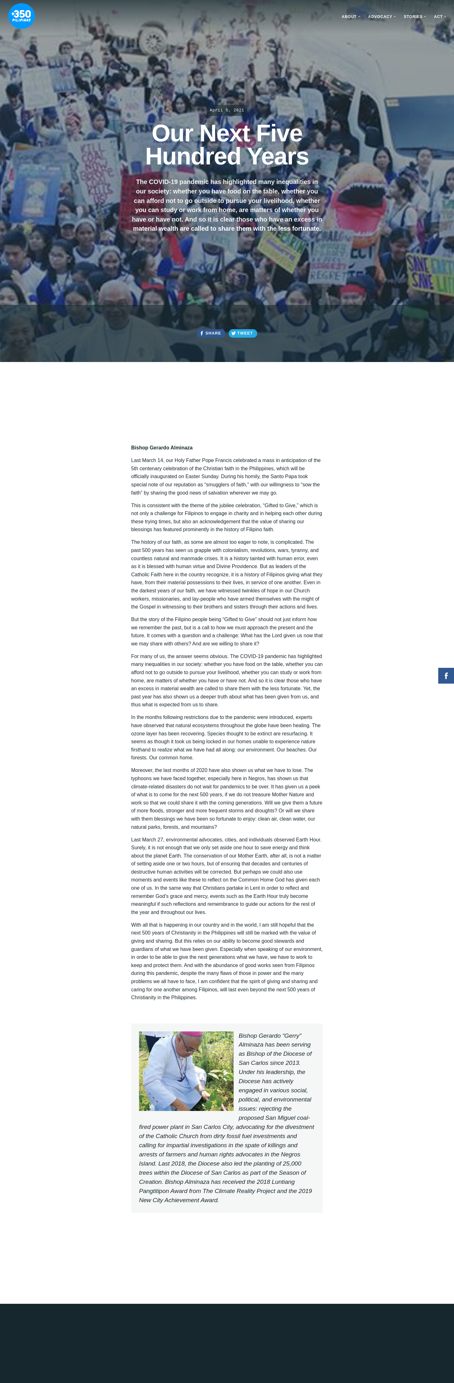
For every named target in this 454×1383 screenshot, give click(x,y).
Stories (413, 17)
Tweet (245, 333)
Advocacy (380, 17)
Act (438, 17)
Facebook (446, 676)
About (349, 17)
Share (213, 333)
